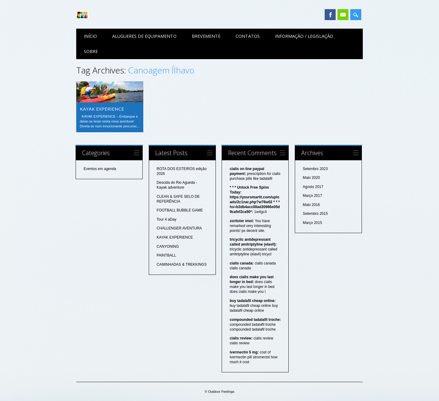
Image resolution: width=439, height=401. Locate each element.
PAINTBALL (166, 255)
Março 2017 (312, 195)
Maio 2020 (311, 178)
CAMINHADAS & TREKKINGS (182, 264)
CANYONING (168, 246)
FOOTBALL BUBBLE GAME (180, 210)
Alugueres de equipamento (144, 36)
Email (342, 14)
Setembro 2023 (315, 169)
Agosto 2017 (313, 187)
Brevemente (206, 36)
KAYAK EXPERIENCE (102, 109)
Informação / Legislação (304, 36)
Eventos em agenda (100, 169)
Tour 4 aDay (167, 219)
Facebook (330, 14)
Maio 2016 (311, 205)
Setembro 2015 (315, 213)
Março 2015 (312, 223)
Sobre (91, 51)
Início (90, 36)
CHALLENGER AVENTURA (179, 228)
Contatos (248, 36)
